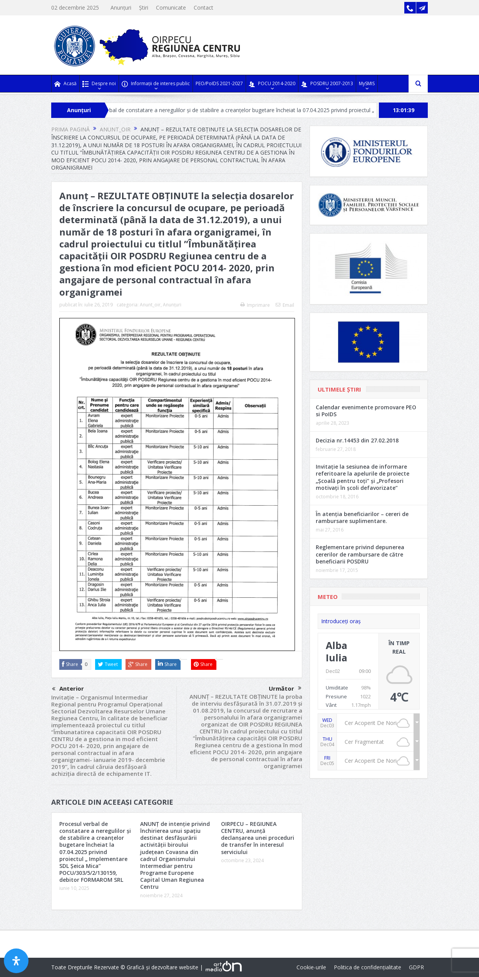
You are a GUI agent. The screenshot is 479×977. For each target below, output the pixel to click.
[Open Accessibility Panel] (16, 960)
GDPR (416, 967)
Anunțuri (121, 7)
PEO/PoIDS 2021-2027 (219, 83)
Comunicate (171, 7)
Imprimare (255, 305)
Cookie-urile (311, 967)
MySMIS (367, 83)
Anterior (68, 689)
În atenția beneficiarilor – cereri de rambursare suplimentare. (362, 517)
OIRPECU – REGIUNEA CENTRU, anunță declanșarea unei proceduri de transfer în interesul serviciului (257, 838)
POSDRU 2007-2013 (327, 84)
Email (285, 305)
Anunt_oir (150, 304)
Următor (285, 688)
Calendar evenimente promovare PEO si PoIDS (366, 411)
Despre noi (99, 84)
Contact (203, 7)
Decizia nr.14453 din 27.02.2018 (357, 440)
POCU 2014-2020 (272, 84)
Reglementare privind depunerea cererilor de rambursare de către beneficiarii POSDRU (360, 554)
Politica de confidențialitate (367, 967)
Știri (143, 7)
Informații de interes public (156, 84)
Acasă (65, 84)
